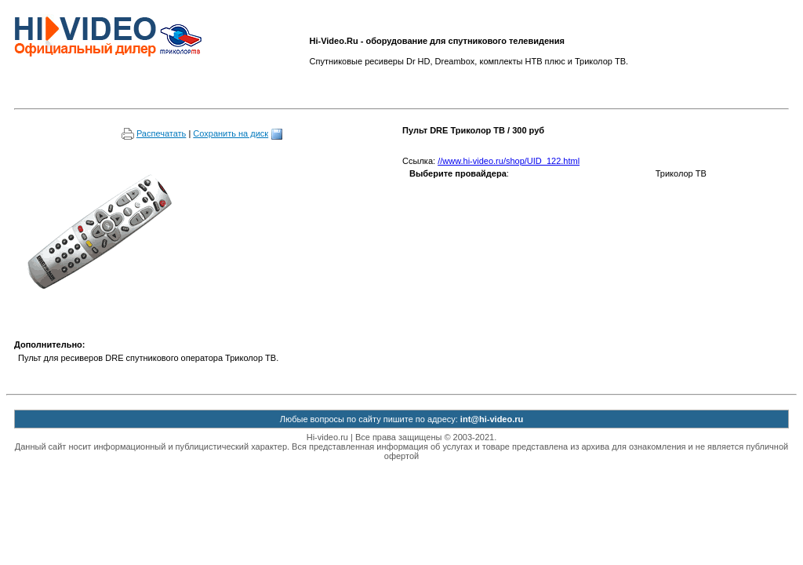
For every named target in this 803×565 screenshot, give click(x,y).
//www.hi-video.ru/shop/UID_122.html (509, 161)
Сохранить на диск (238, 133)
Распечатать (154, 133)
